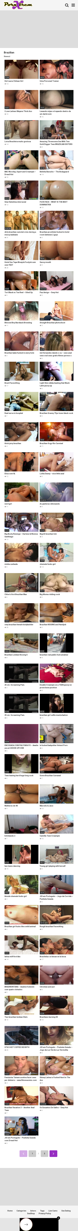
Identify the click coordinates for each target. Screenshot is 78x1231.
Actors (33, 1211)
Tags (42, 1211)
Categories (21, 1211)
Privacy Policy (45, 1213)
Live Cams (53, 1211)
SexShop (31, 1213)
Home (10, 1211)
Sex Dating (66, 1211)
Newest (7, 56)
